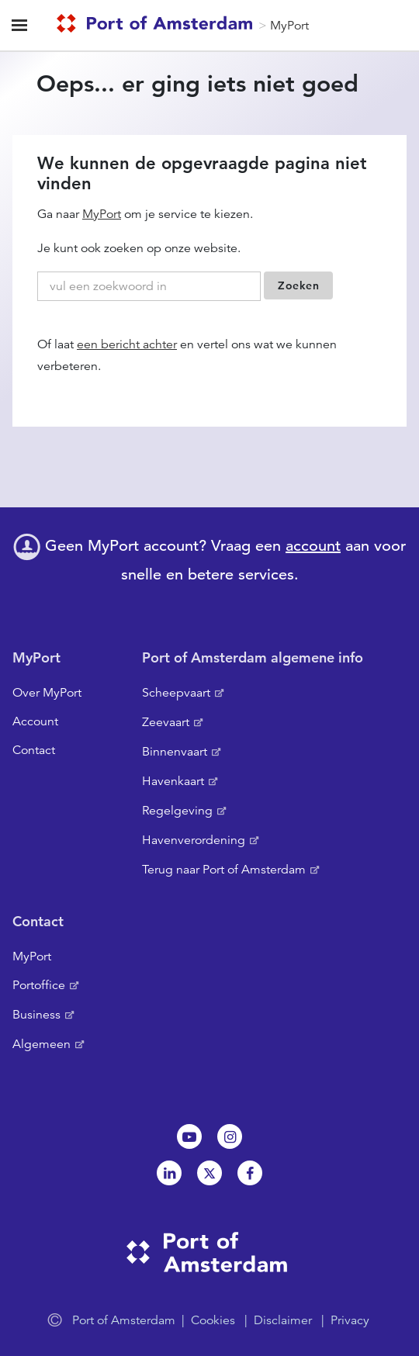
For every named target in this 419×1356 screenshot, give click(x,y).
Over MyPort (46, 692)
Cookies (213, 1320)
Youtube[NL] (189, 1136)
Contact (33, 750)
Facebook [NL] (249, 1173)
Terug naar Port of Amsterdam (224, 869)
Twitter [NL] (209, 1173)
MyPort (289, 25)
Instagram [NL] (229, 1136)
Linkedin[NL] (169, 1173)
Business (36, 1014)
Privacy (350, 1320)
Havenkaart (173, 781)
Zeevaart (165, 722)
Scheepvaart (176, 692)
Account (35, 721)
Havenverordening (193, 840)
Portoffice (38, 985)
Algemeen (41, 1044)
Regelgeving (177, 810)
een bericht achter (127, 344)
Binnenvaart (174, 751)
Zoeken (298, 285)
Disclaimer (283, 1320)
